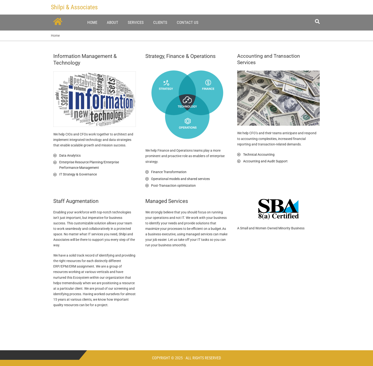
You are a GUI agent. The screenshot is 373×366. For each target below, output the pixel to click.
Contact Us (187, 22)
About (112, 22)
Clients (160, 22)
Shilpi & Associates (74, 7)
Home (92, 22)
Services (136, 22)
